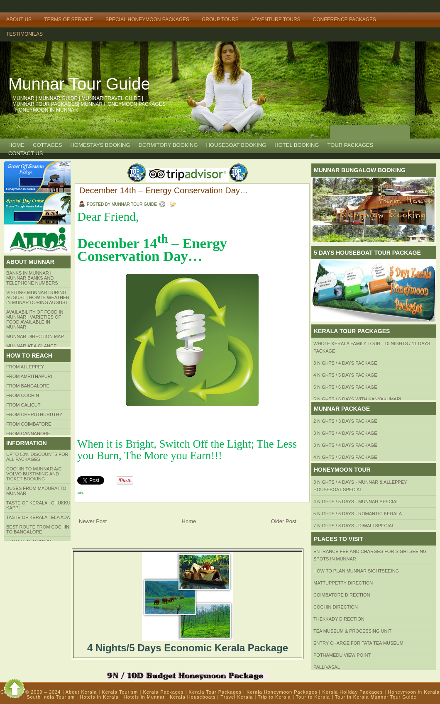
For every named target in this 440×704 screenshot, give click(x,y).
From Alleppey (25, 366)
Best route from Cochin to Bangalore (37, 529)
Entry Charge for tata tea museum (358, 643)
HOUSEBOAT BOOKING (236, 145)
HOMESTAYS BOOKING (100, 145)
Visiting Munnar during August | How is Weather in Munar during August (37, 297)
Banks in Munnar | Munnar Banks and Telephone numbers (32, 277)
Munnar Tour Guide (79, 84)
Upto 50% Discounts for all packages (37, 457)
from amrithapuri (29, 376)
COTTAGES (47, 145)
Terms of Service (68, 19)
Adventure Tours (276, 19)
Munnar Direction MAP (35, 336)
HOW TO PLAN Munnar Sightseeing (356, 570)
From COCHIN (22, 395)
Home (16, 145)
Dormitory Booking (168, 145)
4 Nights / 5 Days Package (345, 375)
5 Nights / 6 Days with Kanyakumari (357, 399)
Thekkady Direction (338, 618)
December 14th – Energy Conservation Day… (163, 190)
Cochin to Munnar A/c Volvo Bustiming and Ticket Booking (33, 473)
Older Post (283, 521)
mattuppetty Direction (343, 582)
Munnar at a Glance (31, 345)
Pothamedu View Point (342, 655)
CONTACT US (25, 153)
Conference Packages (344, 19)
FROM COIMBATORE (28, 423)
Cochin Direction (335, 606)
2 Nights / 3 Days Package (345, 421)
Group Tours (220, 19)
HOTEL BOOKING (296, 145)
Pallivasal (326, 667)
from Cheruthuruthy (34, 414)
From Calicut (23, 404)
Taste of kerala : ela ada (38, 517)
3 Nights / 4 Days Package (345, 363)
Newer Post (93, 521)
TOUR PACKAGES (350, 145)
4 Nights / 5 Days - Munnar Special (356, 501)
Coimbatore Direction (341, 594)
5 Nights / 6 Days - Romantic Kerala (357, 513)
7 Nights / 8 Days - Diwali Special (353, 525)
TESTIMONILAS (24, 34)
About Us (19, 19)
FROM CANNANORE (28, 433)
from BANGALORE (27, 385)
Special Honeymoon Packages (147, 19)
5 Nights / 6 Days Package (345, 387)
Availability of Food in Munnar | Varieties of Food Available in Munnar (35, 319)
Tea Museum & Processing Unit (352, 630)
